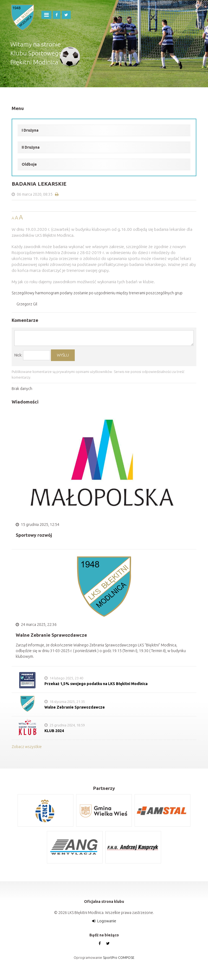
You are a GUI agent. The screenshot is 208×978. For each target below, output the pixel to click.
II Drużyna (31, 147)
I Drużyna (30, 130)
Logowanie (106, 921)
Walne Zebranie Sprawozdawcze (74, 707)
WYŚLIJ (63, 355)
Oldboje (29, 164)
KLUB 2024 (54, 731)
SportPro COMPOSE (118, 957)
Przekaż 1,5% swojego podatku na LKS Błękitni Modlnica (96, 684)
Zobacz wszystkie (27, 747)
